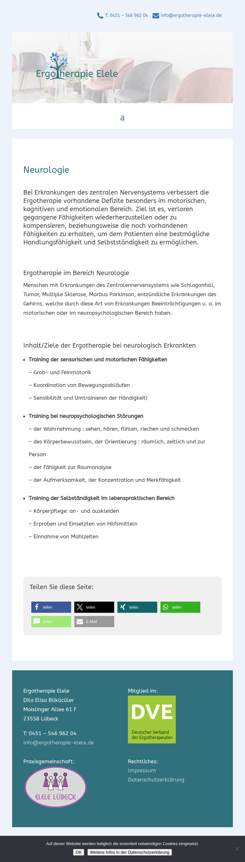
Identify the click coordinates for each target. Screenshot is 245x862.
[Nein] (237, 849)
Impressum (142, 770)
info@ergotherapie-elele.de (191, 15)
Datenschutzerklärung (156, 779)
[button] (51, 607)
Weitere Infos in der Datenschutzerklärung (129, 852)
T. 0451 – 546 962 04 (126, 15)
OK (79, 852)
